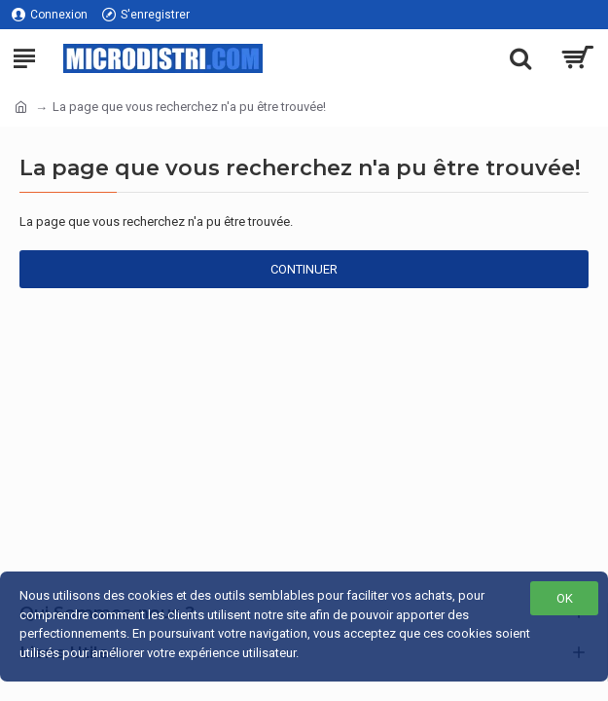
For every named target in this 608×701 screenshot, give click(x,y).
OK (564, 598)
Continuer (304, 269)
